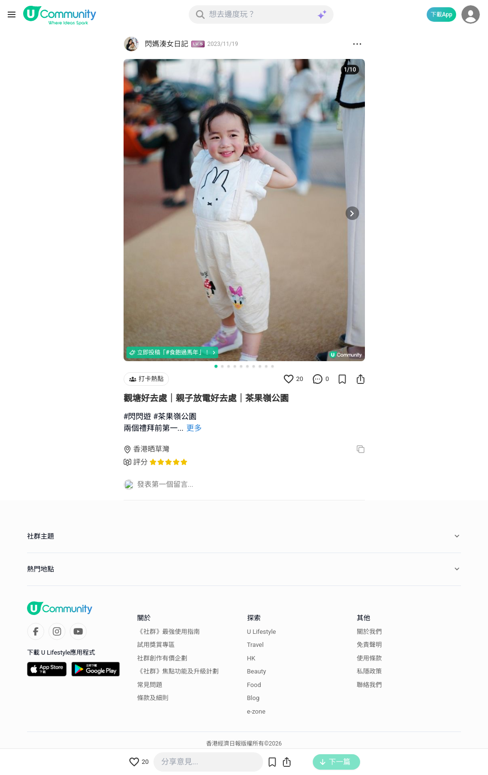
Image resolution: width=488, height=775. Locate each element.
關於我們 (369, 631)
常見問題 (149, 684)
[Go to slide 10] (272, 366)
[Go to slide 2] (222, 366)
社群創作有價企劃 (162, 658)
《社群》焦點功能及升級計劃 (178, 671)
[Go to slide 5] (241, 366)
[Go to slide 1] (215, 366)
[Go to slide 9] (266, 366)
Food (254, 684)
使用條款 (369, 658)
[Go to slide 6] (247, 366)
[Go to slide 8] (260, 366)
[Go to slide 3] (228, 366)
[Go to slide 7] (253, 366)
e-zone (256, 711)
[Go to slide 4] (235, 366)
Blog (253, 698)
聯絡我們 (369, 684)
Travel (255, 644)
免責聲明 (369, 644)
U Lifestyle (261, 631)
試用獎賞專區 (156, 644)
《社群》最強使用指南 (168, 631)
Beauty (256, 671)
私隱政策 (369, 671)
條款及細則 (152, 698)
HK (251, 658)
